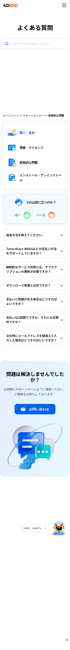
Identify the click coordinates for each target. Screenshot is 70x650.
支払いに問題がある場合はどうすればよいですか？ (31, 301)
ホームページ (11, 115)
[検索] (40, 44)
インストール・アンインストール (40, 177)
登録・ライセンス (31, 148)
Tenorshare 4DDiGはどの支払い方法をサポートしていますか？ (31, 250)
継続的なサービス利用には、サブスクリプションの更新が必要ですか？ (31, 269)
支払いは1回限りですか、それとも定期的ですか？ (32, 319)
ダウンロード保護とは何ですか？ (28, 285)
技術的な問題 (29, 162)
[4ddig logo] (10, 5)
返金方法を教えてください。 (25, 235)
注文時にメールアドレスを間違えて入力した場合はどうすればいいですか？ (31, 337)
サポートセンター (33, 115)
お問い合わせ (35, 409)
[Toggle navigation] (64, 5)
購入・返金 (27, 133)
